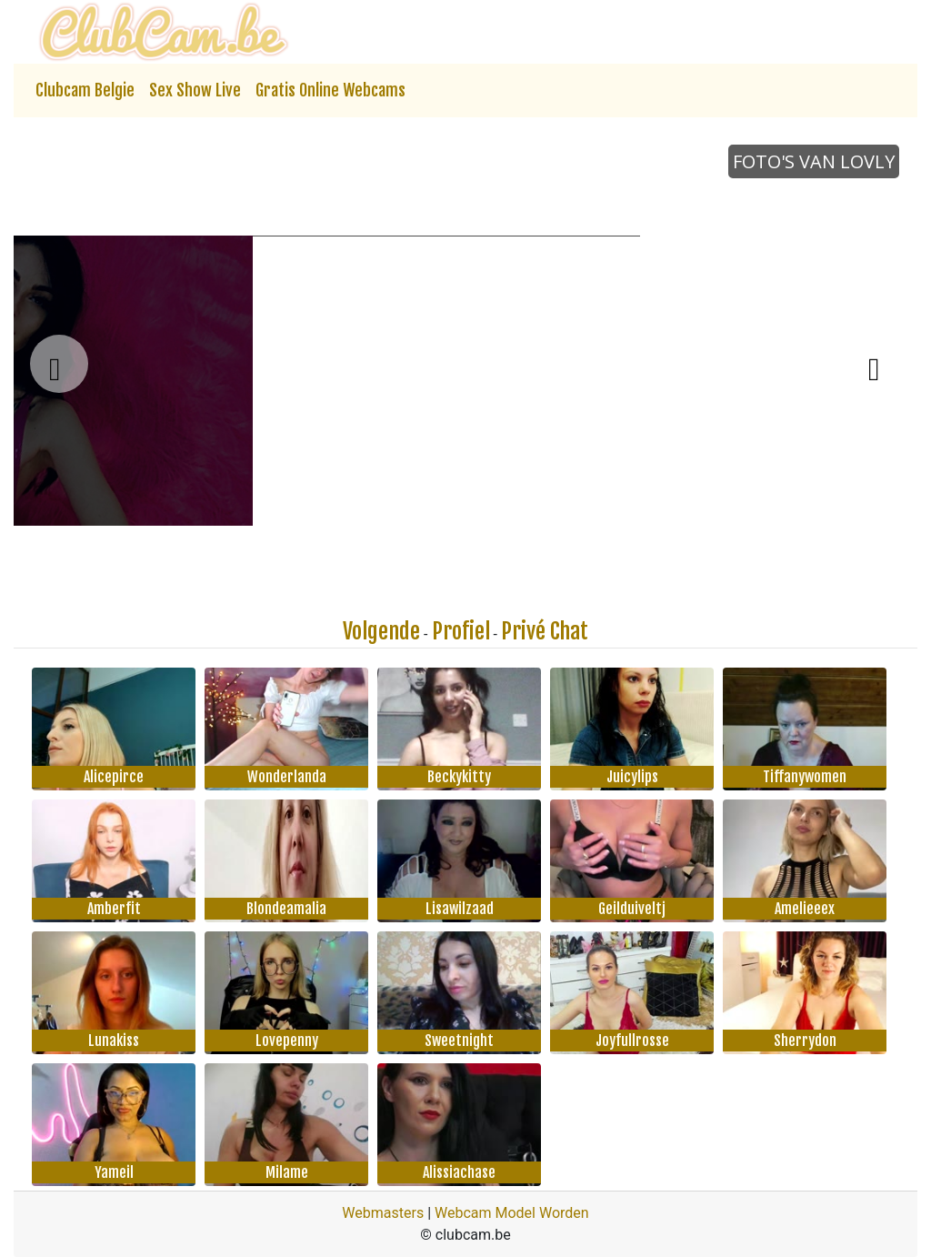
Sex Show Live (195, 90)
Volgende (381, 631)
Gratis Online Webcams (330, 90)
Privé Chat (544, 631)
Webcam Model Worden (512, 1213)
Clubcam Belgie (85, 90)
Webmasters (383, 1213)
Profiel (461, 631)
